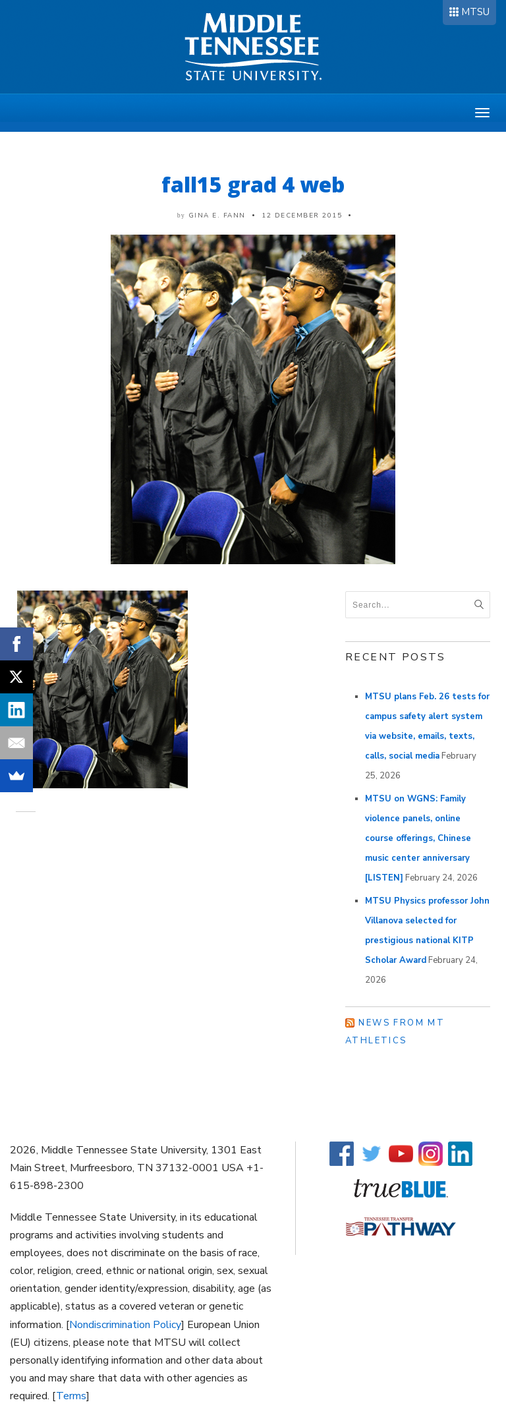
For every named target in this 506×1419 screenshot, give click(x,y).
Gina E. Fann (217, 215)
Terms (71, 1396)
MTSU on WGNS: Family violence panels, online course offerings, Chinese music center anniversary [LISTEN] (418, 838)
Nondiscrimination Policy (125, 1325)
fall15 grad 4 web (253, 184)
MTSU (475, 11)
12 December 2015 (302, 215)
